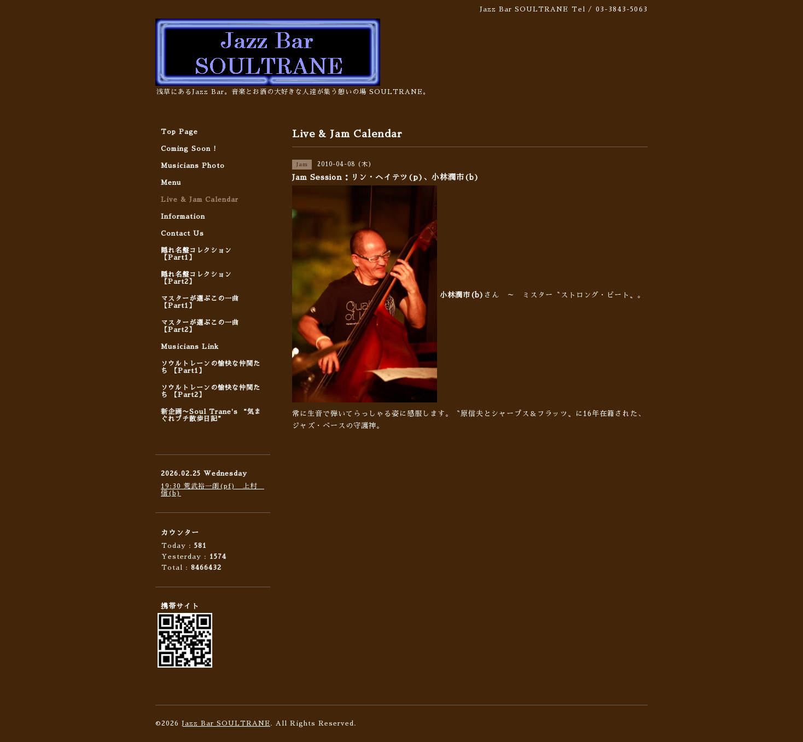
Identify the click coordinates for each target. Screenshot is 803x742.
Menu (171, 182)
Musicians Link (190, 346)
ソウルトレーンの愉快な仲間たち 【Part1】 (210, 367)
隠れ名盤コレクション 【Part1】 (196, 254)
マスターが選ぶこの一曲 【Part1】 (200, 302)
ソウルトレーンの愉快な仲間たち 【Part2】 (210, 391)
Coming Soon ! (189, 148)
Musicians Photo (193, 165)
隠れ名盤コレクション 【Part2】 (196, 278)
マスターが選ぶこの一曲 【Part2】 (200, 326)
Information (183, 216)
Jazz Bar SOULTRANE (226, 723)
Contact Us (182, 233)
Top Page (179, 131)
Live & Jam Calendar (199, 199)
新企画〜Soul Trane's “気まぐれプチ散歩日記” (211, 415)
